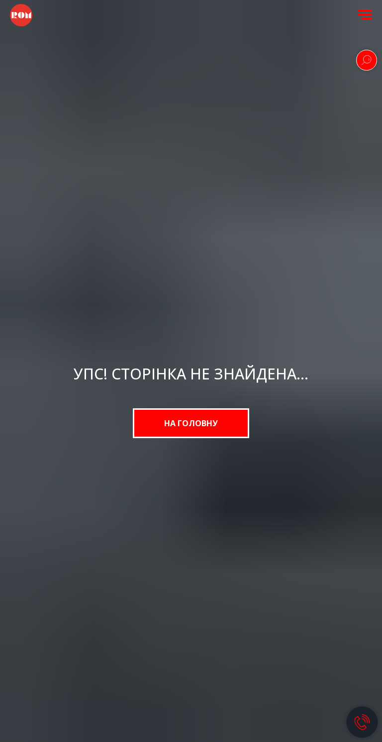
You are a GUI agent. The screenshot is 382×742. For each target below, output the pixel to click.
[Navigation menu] (365, 15)
